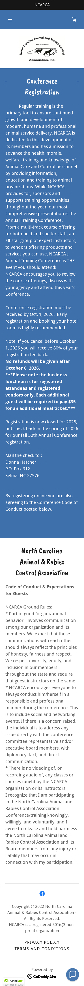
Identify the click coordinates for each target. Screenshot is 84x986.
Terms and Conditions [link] (42, 948)
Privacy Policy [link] (42, 942)
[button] (9, 19)
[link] (74, 19)
